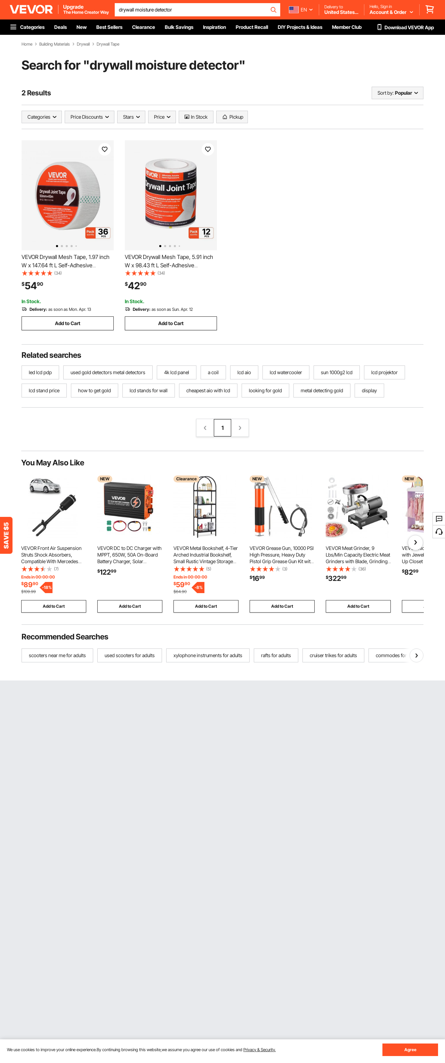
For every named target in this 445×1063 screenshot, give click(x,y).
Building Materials (54, 44)
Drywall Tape (108, 44)
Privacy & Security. (259, 1049)
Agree (410, 1049)
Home (27, 44)
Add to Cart (67, 323)
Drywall (83, 44)
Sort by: (386, 93)
